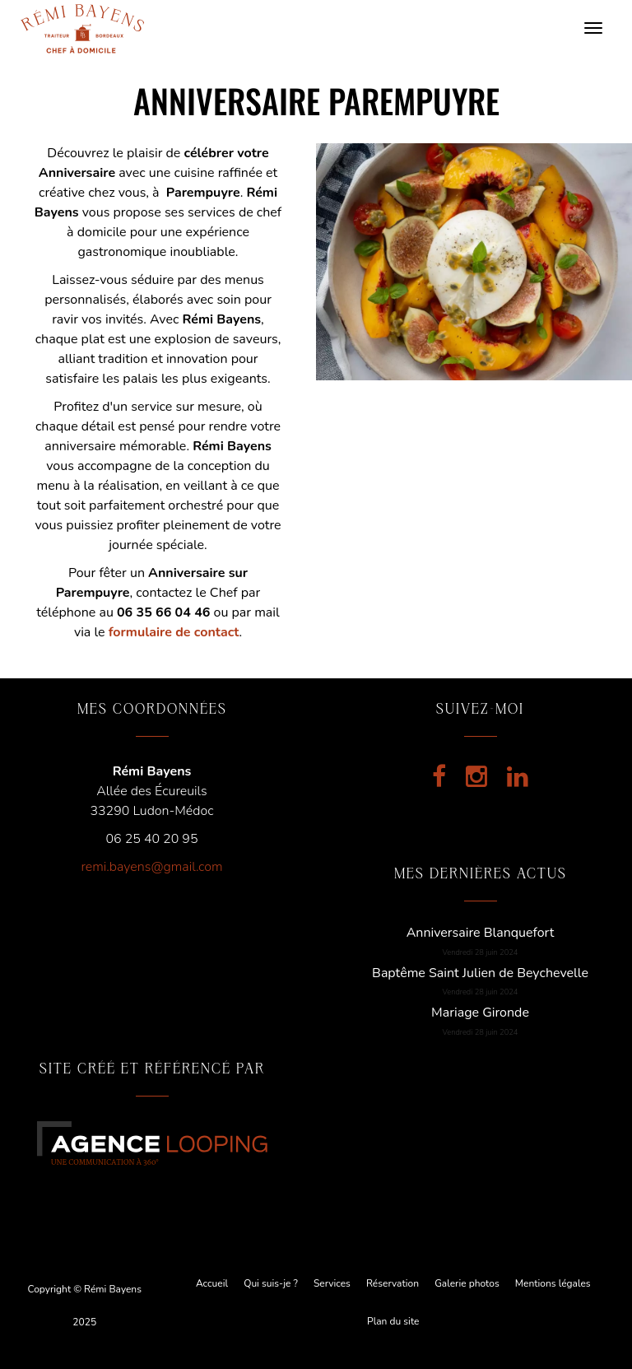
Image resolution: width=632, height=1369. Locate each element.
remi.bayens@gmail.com (151, 867)
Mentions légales (553, 1283)
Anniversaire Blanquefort (481, 933)
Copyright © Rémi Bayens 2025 (85, 1306)
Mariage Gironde (480, 1012)
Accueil (212, 1283)
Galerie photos (467, 1283)
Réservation (392, 1283)
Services (332, 1283)
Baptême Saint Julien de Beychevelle (480, 973)
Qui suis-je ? (271, 1283)
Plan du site (393, 1321)
